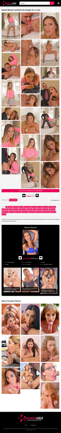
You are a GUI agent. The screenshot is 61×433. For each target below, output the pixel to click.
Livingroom (45, 209)
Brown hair (33, 207)
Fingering (15, 209)
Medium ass (52, 209)
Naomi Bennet (13, 200)
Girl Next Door (22, 209)
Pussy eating (25, 212)
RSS (26, 425)
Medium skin (5, 212)
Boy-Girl (21, 207)
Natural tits (18, 212)
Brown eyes (27, 207)
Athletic (10, 207)
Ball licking (15, 207)
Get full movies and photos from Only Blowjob (30, 190)
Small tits (53, 212)
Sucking (4, 214)
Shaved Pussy (46, 212)
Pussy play (39, 212)
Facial (10, 209)
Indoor (34, 209)
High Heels (29, 209)
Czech (50, 207)
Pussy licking (32, 212)
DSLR (7, 209)
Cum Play (39, 207)
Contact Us (33, 425)
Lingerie (39, 209)
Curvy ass (45, 207)
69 (6, 207)
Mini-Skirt (11, 212)
